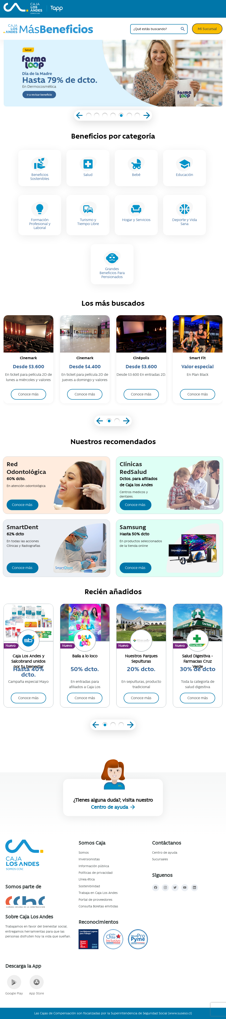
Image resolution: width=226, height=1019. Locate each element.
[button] (89, 116)
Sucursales (160, 859)
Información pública (94, 866)
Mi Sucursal (207, 29)
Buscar (182, 29)
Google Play (14, 985)
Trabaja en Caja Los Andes (98, 893)
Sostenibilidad (89, 886)
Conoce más (22, 505)
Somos (84, 853)
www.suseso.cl (180, 1013)
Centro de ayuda (110, 807)
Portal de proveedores (95, 900)
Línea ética (87, 879)
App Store (36, 985)
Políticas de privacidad (96, 873)
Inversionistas (89, 859)
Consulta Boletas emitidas (98, 906)
